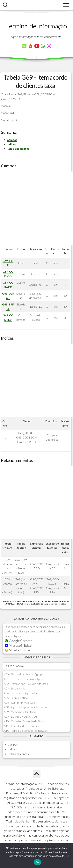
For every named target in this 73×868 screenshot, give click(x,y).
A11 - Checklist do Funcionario (22, 726)
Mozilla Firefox (17, 650)
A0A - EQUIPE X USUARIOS (20, 716)
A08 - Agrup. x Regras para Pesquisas (25, 707)
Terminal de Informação (36, 26)
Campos (12, 139)
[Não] (68, 856)
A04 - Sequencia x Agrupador (20, 693)
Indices (11, 144)
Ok (37, 862)
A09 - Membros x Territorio (20, 712)
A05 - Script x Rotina (16, 697)
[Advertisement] (36, 208)
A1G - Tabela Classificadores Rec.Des (26, 730)
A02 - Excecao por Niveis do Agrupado (26, 683)
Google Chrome (18, 641)
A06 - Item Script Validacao (19, 702)
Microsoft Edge (18, 645)
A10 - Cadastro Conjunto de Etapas (25, 721)
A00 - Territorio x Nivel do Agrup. (23, 674)
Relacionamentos (18, 148)
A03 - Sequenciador (15, 688)
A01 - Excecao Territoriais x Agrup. (24, 679)
